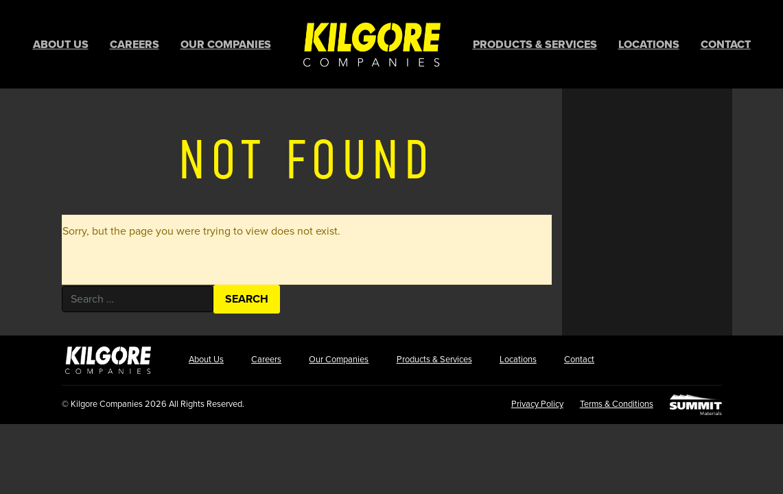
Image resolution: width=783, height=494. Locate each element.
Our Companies (225, 44)
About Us (61, 44)
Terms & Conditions (616, 404)
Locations (648, 44)
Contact (726, 44)
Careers (134, 44)
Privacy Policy (537, 404)
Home (372, 44)
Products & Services (535, 44)
